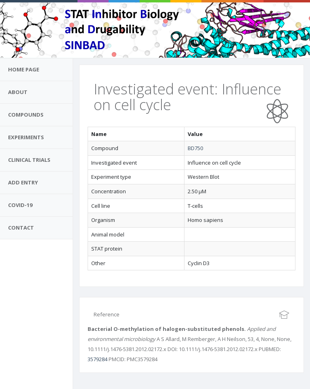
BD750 (195, 148)
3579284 (97, 359)
